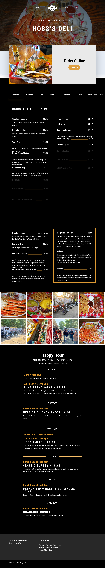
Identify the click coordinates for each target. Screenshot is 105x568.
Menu (67, 8)
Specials (80, 8)
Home (38, 8)
